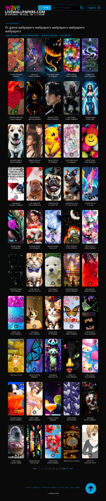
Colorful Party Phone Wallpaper (90, 333)
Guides (77, 487)
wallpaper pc (65, 35)
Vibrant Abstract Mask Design (34, 462)
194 (50, 469)
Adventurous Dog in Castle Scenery (71, 204)
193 (46, 469)
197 (60, 469)
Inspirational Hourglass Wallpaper (16, 204)
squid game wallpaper (30, 35)
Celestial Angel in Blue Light (90, 118)
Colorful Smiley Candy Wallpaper (90, 161)
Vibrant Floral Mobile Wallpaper (53, 462)
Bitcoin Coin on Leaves (71, 461)
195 (53, 469)
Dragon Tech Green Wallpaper (90, 75)
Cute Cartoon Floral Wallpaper (90, 376)
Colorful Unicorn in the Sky (90, 204)
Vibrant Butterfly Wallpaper (34, 376)
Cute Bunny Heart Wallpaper (34, 333)
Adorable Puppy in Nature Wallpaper (16, 161)
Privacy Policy (64, 487)
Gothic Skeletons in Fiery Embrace (71, 247)
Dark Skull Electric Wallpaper (90, 419)
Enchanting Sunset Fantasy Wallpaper (71, 290)
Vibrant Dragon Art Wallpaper (16, 247)
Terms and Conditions (49, 487)
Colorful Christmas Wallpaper (16, 75)
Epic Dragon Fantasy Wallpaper (71, 118)
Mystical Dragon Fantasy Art (53, 247)
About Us (36, 487)
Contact (28, 487)
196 (57, 469)
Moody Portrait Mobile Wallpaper (53, 118)
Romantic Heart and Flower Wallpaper (16, 118)
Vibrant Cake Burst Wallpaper (16, 333)
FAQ (71, 487)
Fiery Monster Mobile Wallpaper (90, 290)
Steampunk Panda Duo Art (53, 376)
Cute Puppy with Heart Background (34, 204)
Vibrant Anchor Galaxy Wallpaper (90, 247)
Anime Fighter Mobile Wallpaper (34, 419)
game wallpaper (12, 35)
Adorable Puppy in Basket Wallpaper (16, 419)
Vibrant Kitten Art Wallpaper (53, 333)
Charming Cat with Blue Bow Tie (34, 290)
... (42, 469)
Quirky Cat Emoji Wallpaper (71, 376)
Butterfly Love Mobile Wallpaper (71, 333)
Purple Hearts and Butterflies (71, 419)
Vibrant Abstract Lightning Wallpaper (34, 118)
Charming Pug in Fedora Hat (53, 204)
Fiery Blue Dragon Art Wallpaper (53, 75)
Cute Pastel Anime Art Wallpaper (71, 161)
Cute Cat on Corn (16, 375)
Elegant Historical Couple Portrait (34, 161)
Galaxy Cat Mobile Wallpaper (34, 75)
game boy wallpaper (49, 35)
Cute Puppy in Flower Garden (53, 290)
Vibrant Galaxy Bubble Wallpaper (71, 75)
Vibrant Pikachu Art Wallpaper (53, 161)
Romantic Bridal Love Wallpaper (34, 247)
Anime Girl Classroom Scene (90, 462)
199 (67, 469)
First (35, 469)
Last (71, 469)
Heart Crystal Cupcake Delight (16, 462)
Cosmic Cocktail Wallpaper (53, 419)
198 (64, 469)
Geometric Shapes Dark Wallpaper (16, 290)
